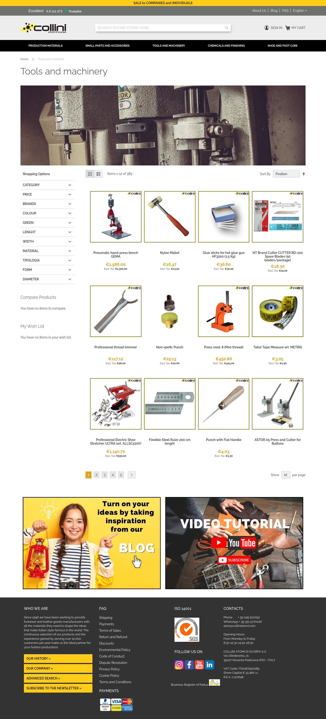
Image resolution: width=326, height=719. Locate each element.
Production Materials (46, 45)
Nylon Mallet (170, 253)
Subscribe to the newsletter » (53, 688)
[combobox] (163, 27)
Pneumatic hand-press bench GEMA (115, 254)
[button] (300, 10)
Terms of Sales (110, 630)
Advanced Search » (43, 678)
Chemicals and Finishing (226, 45)
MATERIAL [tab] (30, 251)
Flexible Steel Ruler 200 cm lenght (170, 441)
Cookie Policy (109, 675)
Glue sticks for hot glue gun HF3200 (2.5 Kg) (224, 254)
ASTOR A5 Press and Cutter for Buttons (278, 441)
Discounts (106, 643)
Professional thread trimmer (115, 347)
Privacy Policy (109, 669)
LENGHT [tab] (29, 232)
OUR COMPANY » (40, 668)
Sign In (276, 28)
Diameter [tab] (31, 279)
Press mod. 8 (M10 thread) (223, 347)
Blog (274, 10)
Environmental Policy (115, 650)
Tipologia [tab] (31, 260)
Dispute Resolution (113, 663)
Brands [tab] (29, 204)
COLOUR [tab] (29, 213)
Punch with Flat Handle (223, 440)
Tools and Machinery (168, 45)
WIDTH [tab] (28, 241)
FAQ (285, 10)
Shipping (105, 618)
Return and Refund (113, 637)
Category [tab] (31, 185)
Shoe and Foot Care (282, 45)
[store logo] (54, 28)
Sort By (265, 174)
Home (24, 59)
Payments (106, 624)
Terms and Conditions (115, 682)
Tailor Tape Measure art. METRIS (277, 347)
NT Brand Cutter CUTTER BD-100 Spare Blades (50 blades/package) (278, 256)
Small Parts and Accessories (108, 45)
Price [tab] (27, 194)
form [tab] (27, 270)
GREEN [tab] (28, 223)
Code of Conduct (112, 656)
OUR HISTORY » (38, 658)
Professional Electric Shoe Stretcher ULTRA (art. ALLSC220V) (115, 441)
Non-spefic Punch (169, 347)
